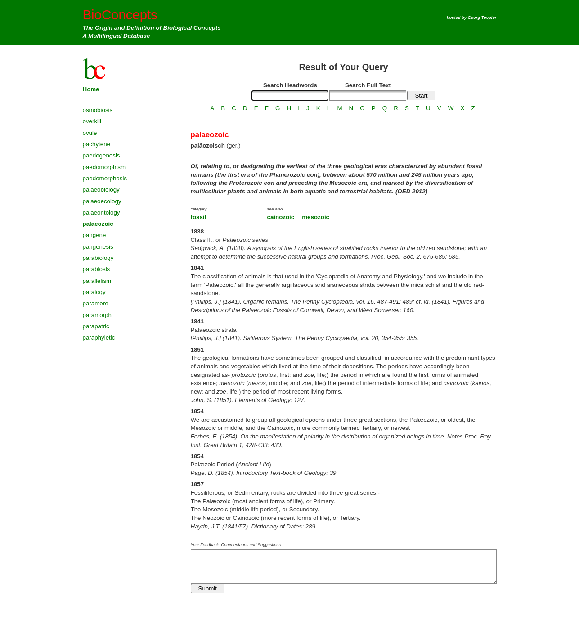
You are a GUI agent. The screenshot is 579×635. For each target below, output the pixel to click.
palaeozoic (98, 223)
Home (91, 89)
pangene (94, 235)
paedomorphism (104, 167)
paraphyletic (99, 337)
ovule (90, 133)
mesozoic (315, 217)
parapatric (96, 326)
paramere (95, 303)
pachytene (97, 144)
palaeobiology (101, 189)
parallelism (97, 280)
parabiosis (96, 269)
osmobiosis (98, 110)
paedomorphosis (105, 178)
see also (275, 209)
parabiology (98, 258)
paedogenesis (101, 155)
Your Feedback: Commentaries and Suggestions (236, 544)
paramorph (97, 315)
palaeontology (101, 212)
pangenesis (98, 246)
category (199, 209)
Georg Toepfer (482, 17)
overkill (92, 121)
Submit (207, 588)
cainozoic (281, 217)
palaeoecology (102, 201)
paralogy (94, 292)
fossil (198, 217)
